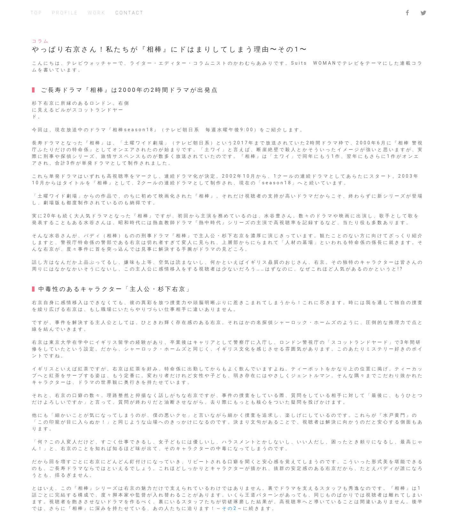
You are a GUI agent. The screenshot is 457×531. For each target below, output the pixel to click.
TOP (36, 12)
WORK (97, 12)
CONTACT (129, 12)
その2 (229, 508)
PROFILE (65, 12)
